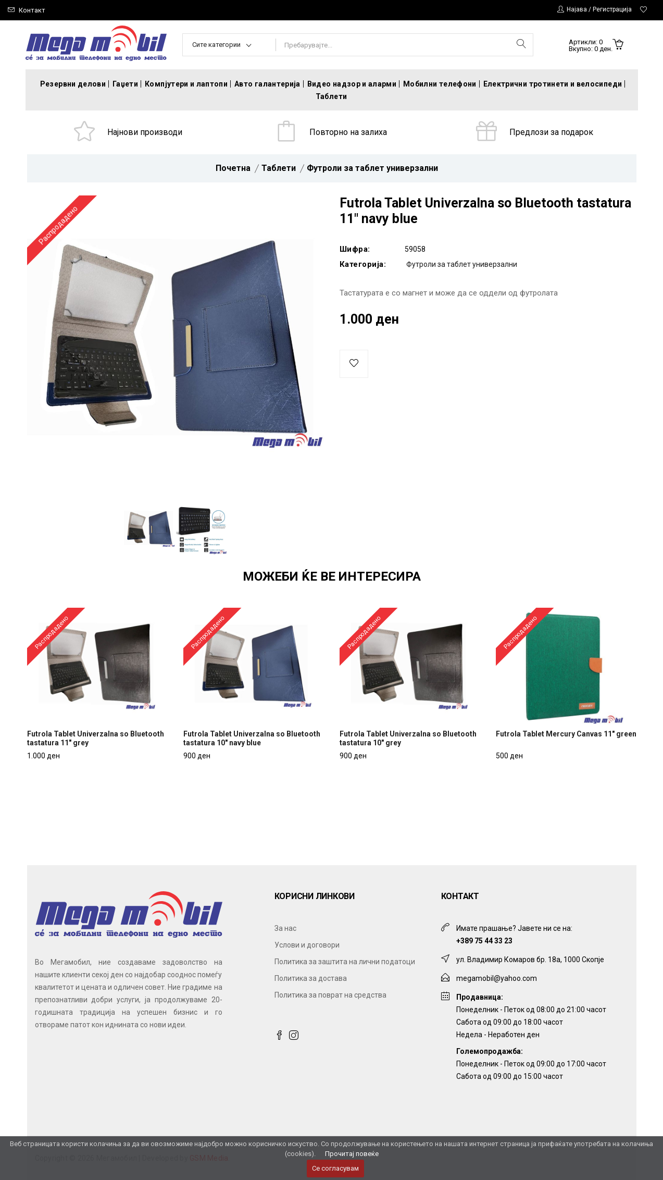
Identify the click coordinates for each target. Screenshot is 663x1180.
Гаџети (125, 84)
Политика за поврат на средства (330, 995)
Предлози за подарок (551, 132)
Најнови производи (144, 132)
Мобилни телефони (440, 84)
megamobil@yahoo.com (496, 978)
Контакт (32, 10)
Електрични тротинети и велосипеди (552, 84)
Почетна (233, 168)
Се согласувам (335, 1168)
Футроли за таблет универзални (372, 168)
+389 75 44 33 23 (484, 941)
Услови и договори (307, 945)
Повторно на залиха (348, 132)
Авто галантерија (267, 84)
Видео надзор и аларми (351, 84)
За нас (285, 928)
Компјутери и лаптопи (186, 84)
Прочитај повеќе (352, 1154)
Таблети (331, 96)
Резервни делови (73, 84)
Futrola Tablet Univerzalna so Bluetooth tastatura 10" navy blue (251, 738)
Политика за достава (310, 978)
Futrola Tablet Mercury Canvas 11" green (566, 734)
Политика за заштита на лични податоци (344, 961)
